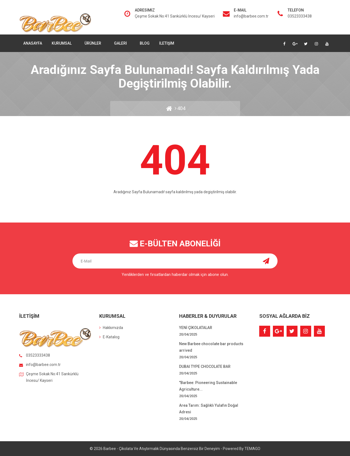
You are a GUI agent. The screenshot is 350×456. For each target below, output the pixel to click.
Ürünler (93, 43)
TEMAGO (252, 448)
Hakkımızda (111, 327)
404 (181, 108)
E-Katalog (109, 337)
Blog (145, 43)
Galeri (121, 43)
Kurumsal (62, 43)
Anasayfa (32, 43)
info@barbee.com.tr (251, 16)
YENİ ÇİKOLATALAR (195, 327)
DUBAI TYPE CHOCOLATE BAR (205, 366)
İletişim (166, 43)
